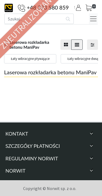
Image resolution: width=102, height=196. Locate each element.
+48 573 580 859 (48, 7)
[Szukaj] (68, 19)
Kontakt (16, 134)
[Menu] (93, 18)
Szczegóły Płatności (32, 146)
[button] (79, 7)
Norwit (15, 171)
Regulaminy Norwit (31, 158)
